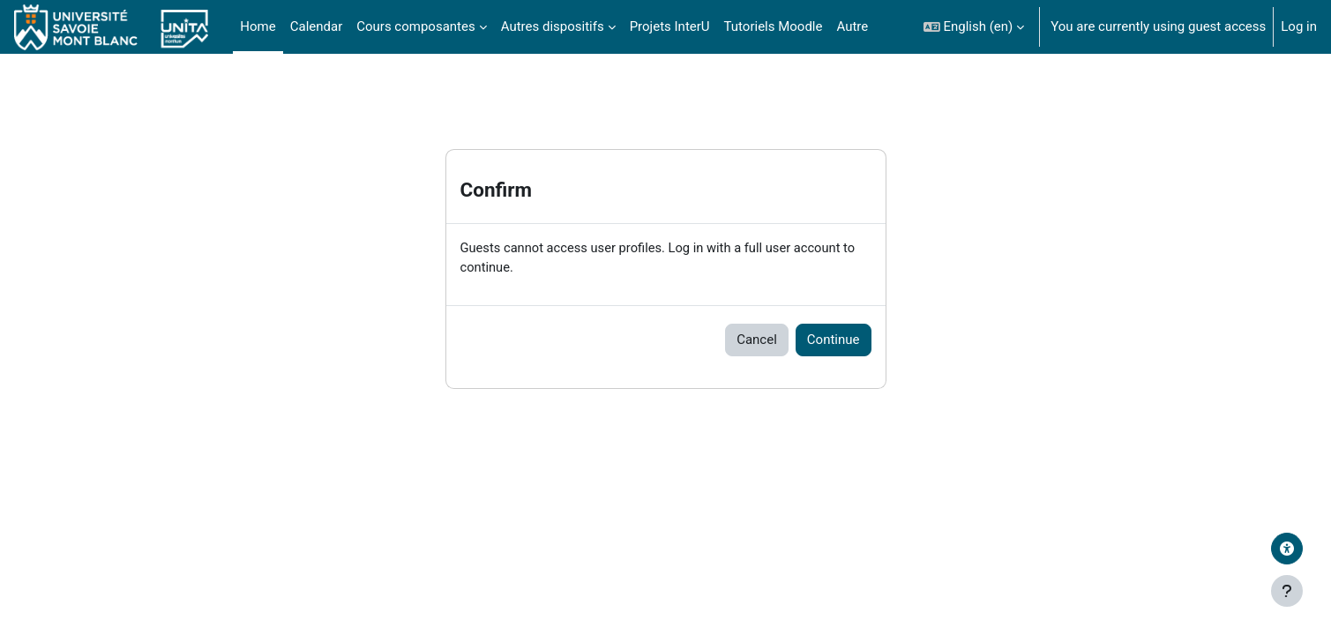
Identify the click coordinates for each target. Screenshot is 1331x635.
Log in (1299, 26)
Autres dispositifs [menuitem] (552, 26)
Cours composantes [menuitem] (415, 26)
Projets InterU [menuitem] (670, 26)
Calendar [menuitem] (316, 26)
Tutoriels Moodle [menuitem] (773, 26)
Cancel (757, 340)
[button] (974, 27)
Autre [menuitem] (852, 26)
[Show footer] (1287, 591)
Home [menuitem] (257, 26)
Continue (833, 340)
